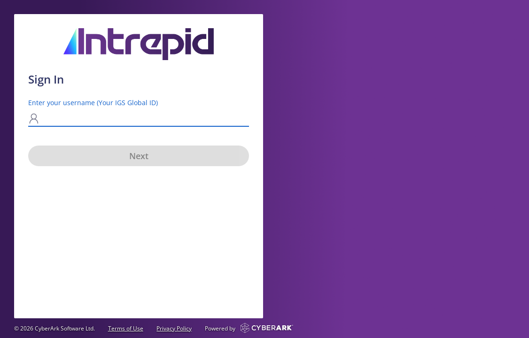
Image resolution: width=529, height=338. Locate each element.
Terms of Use (125, 328)
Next (138, 155)
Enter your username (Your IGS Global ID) (93, 102)
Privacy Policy (174, 328)
